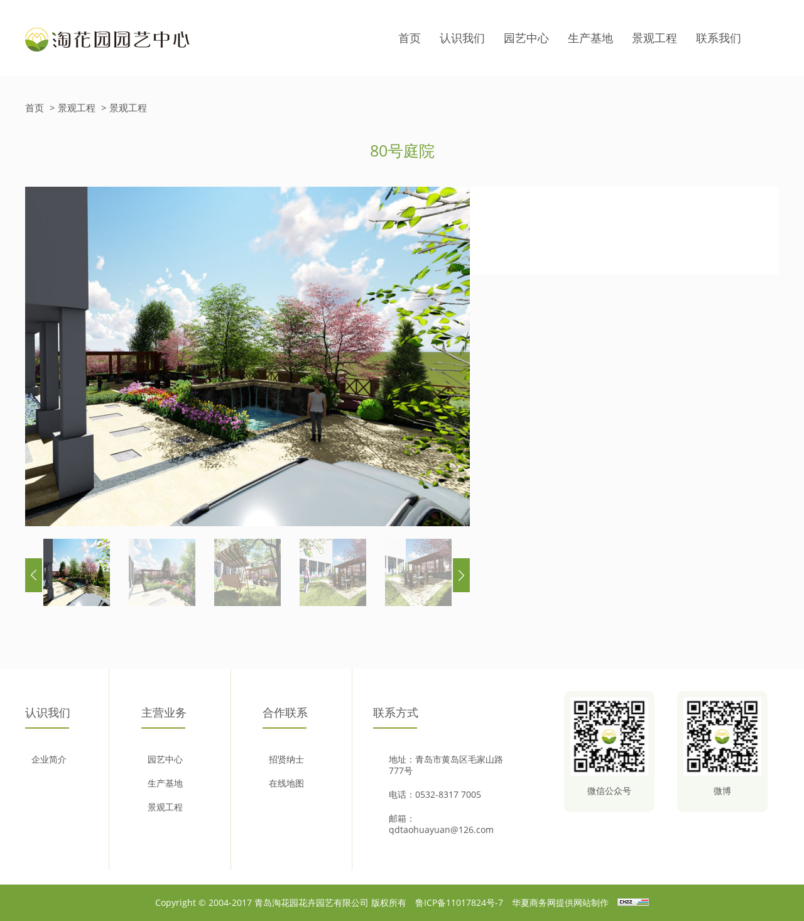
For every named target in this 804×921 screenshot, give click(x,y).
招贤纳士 (286, 759)
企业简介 (49, 759)
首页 (409, 37)
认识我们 (462, 37)
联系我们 (718, 37)
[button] (461, 575)
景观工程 (654, 37)
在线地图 (286, 783)
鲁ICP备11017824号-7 (459, 902)
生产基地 (590, 37)
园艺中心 (526, 37)
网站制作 (591, 902)
